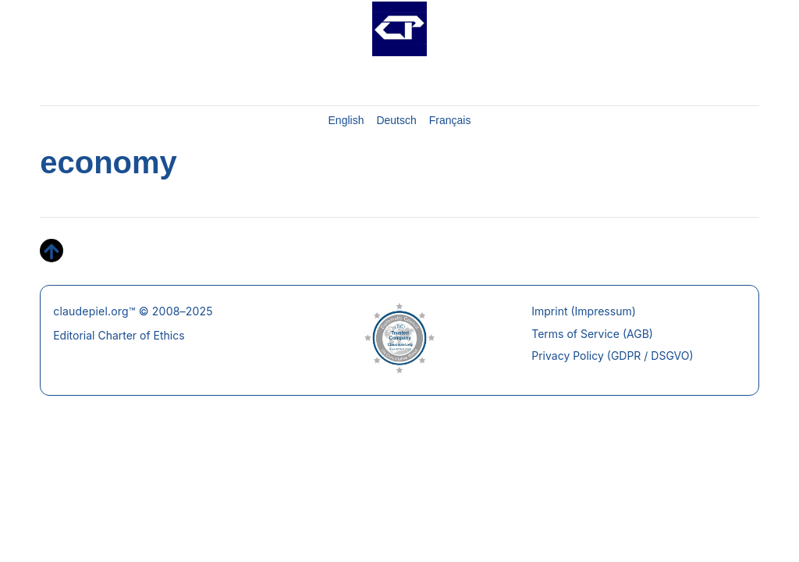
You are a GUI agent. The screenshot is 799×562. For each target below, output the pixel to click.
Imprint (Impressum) (583, 311)
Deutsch (396, 120)
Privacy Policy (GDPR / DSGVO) (612, 355)
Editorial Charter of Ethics (118, 335)
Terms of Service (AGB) (592, 333)
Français (450, 120)
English (346, 120)
